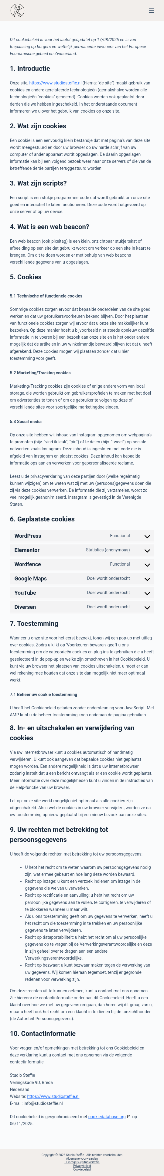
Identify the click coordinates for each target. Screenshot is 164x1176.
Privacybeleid (82, 1166)
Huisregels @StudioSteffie (82, 1162)
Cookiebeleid (82, 1169)
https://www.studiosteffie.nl (55, 82)
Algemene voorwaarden (82, 1158)
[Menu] (151, 10)
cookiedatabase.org (107, 1116)
